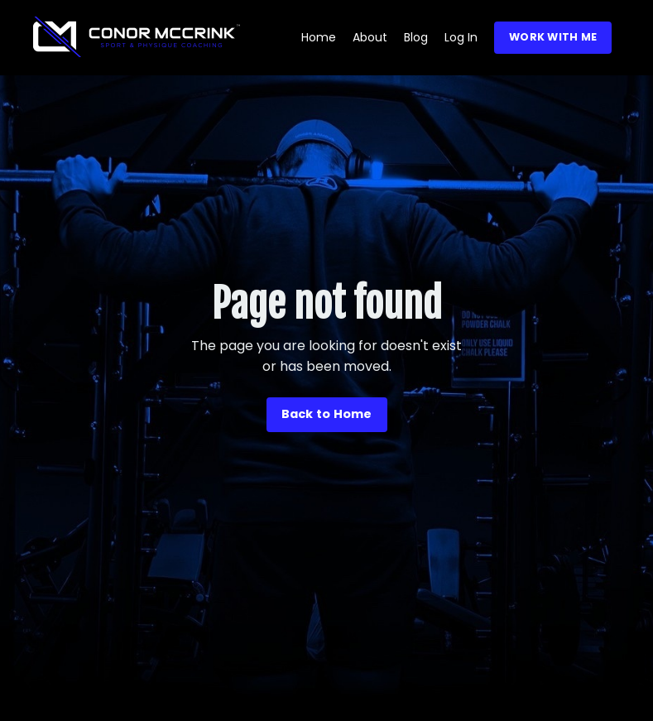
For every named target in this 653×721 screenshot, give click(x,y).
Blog (416, 37)
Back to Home (326, 414)
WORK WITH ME (553, 37)
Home (318, 37)
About (370, 37)
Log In (461, 37)
